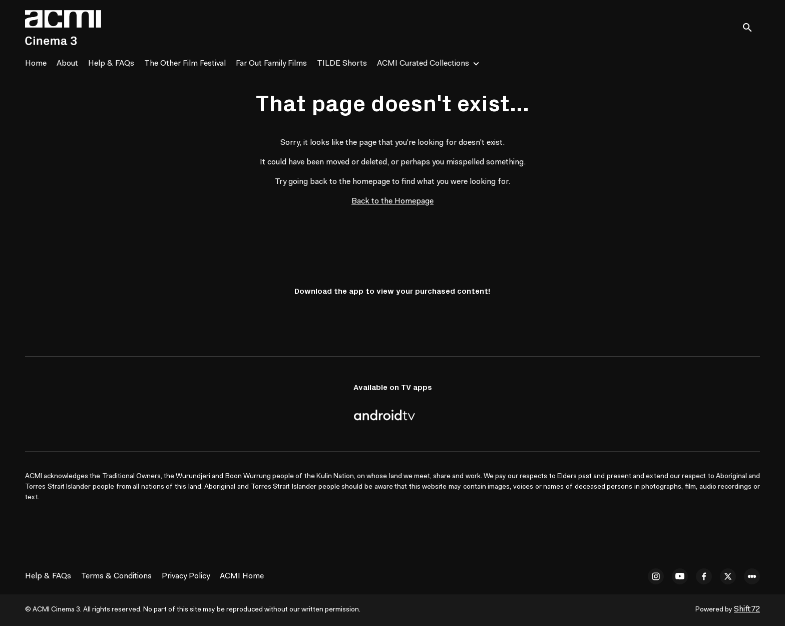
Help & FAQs (111, 64)
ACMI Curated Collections (423, 64)
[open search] (751, 27)
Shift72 (747, 609)
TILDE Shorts (342, 64)
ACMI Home (242, 576)
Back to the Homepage (392, 201)
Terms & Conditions (116, 576)
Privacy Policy (186, 576)
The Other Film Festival (185, 64)
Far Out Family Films (271, 64)
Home (36, 64)
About (67, 64)
